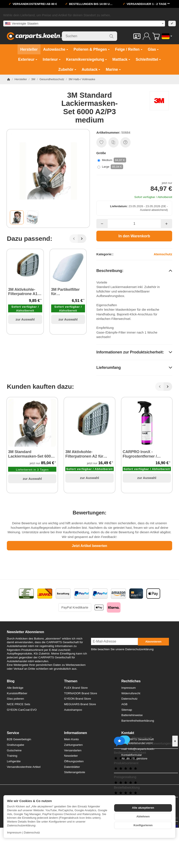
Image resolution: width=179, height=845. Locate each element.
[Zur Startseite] (34, 36)
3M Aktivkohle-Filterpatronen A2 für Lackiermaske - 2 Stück (86, 454)
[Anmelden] (147, 36)
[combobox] (84, 24)
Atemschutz (163, 254)
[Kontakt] (137, 36)
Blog (11, 681)
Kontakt (127, 733)
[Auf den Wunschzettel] (101, 142)
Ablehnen (143, 816)
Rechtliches (131, 681)
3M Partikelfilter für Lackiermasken (65, 292)
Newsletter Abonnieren (25, 632)
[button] (17, 217)
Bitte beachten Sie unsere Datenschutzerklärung (122, 649)
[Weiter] (82, 238)
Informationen (75, 733)
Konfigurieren (142, 825)
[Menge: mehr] (166, 223)
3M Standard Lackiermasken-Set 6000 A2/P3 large (30, 454)
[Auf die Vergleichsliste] (113, 142)
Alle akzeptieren (143, 807)
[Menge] (134, 223)
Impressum (14, 832)
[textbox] (84, 23)
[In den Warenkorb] (134, 236)
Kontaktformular (131, 754)
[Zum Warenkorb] (156, 36)
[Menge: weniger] (102, 223)
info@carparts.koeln (141, 748)
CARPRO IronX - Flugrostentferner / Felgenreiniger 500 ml (142, 454)
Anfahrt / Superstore (134, 758)
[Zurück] (73, 238)
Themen (70, 681)
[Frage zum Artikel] (125, 142)
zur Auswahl (25, 319)
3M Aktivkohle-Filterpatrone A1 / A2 (24, 292)
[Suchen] (89, 36)
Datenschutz (32, 832)
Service (13, 733)
